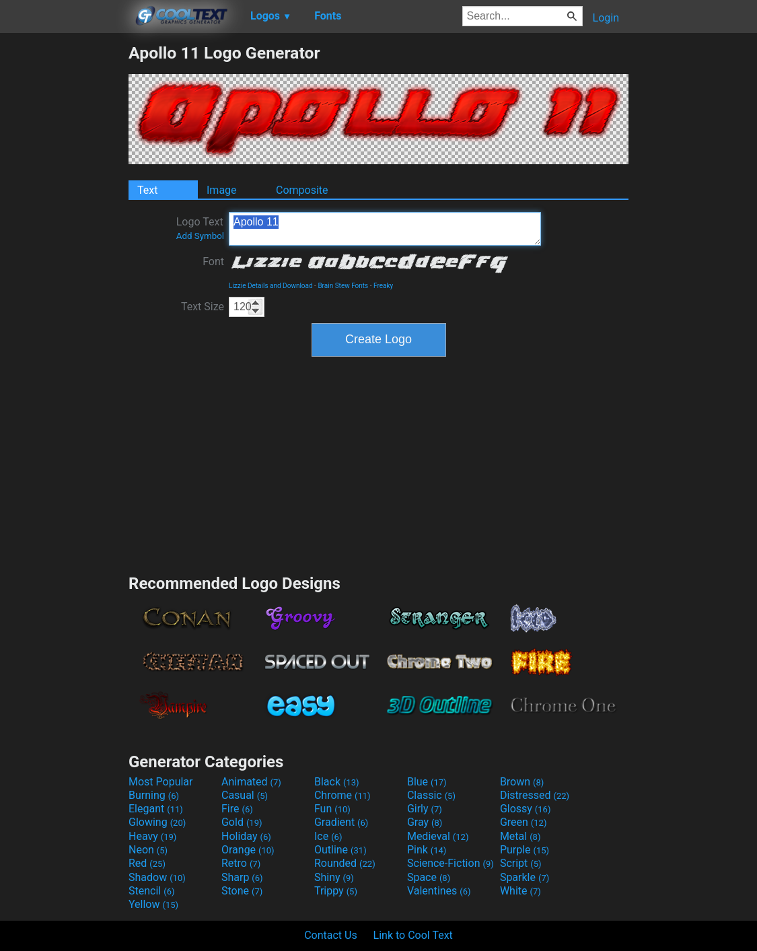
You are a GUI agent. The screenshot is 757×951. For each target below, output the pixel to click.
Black (336, 781)
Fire (237, 808)
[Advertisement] (64, 245)
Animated (251, 781)
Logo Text (200, 228)
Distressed (534, 795)
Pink (427, 849)
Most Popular (161, 781)
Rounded (344, 863)
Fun (332, 808)
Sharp (242, 877)
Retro (240, 863)
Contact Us (330, 935)
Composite (302, 190)
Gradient (341, 822)
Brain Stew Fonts (343, 285)
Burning (154, 795)
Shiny (334, 877)
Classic (431, 795)
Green (523, 822)
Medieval (438, 836)
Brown (522, 781)
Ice (328, 836)
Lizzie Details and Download (271, 285)
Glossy (525, 808)
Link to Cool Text (413, 935)
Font (213, 261)
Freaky (383, 285)
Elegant (156, 808)
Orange (248, 849)
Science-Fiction (450, 863)
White (520, 890)
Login (606, 17)
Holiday (246, 836)
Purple (524, 849)
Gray (424, 822)
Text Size (202, 306)
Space (428, 877)
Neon (148, 849)
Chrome (342, 795)
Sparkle (524, 877)
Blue (427, 781)
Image (222, 190)
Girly (424, 808)
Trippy (335, 890)
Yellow (153, 904)
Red (147, 863)
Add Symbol (200, 236)
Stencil (151, 890)
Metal (520, 836)
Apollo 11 (385, 229)
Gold (241, 822)
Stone (241, 890)
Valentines (439, 890)
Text (147, 190)
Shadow (157, 877)
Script (521, 863)
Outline (340, 849)
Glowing (157, 822)
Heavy (152, 836)
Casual (244, 795)
